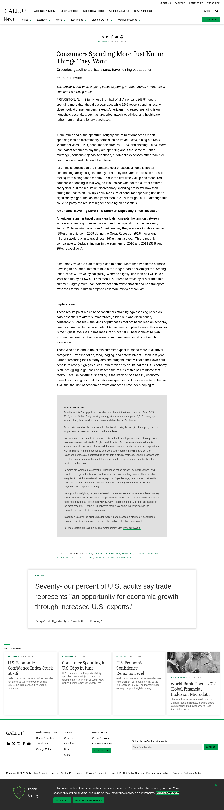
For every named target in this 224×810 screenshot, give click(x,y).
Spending (100, 558)
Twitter (13, 743)
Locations (69, 743)
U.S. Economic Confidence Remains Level (130, 668)
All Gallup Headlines (106, 554)
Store (67, 754)
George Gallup (44, 749)
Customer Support (102, 743)
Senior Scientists (45, 738)
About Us (69, 732)
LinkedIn (8, 743)
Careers (68, 738)
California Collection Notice (187, 773)
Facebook (24, 743)
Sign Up (211, 747)
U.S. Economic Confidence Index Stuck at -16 (30, 668)
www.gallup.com (132, 527)
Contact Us (101, 751)
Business (127, 554)
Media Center (99, 732)
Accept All (62, 800)
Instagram (18, 743)
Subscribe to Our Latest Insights (149, 741)
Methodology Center (47, 732)
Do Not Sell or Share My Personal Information (144, 773)
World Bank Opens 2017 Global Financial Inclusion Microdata (193, 689)
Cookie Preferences (71, 773)
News (67, 749)
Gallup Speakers (101, 738)
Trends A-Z (42, 743)
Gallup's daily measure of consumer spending (118, 193)
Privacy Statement (96, 773)
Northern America (119, 558)
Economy (139, 554)
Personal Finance (82, 558)
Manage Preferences (88, 800)
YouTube (29, 743)
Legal (112, 773)
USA (90, 554)
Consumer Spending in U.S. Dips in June (84, 665)
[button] (44, 10)
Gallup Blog (179, 677)
